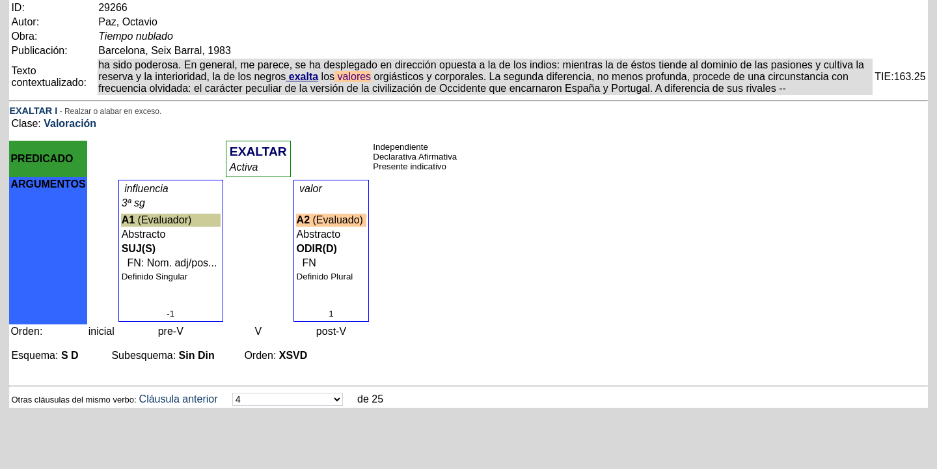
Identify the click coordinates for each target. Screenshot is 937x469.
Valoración (70, 123)
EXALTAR (30, 111)
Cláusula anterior (178, 399)
